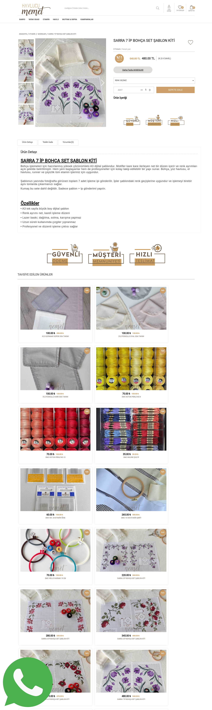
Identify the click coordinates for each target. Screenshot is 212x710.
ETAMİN (46, 20)
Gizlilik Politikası (117, 677)
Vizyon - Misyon (115, 672)
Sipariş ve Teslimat (117, 665)
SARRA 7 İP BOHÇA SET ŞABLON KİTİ (62, 34)
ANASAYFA (23, 34)
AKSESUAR (42, 34)
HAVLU (56, 20)
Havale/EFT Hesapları (118, 675)
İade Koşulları (115, 667)
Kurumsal (113, 663)
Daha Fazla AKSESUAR (132, 70)
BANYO (22, 20)
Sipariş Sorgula (115, 679)
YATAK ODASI (34, 20)
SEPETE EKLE (175, 90)
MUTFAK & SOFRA (69, 20)
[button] (103, 82)
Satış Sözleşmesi (116, 670)
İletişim (143, 663)
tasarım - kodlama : (182, 706)
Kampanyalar (87, 20)
